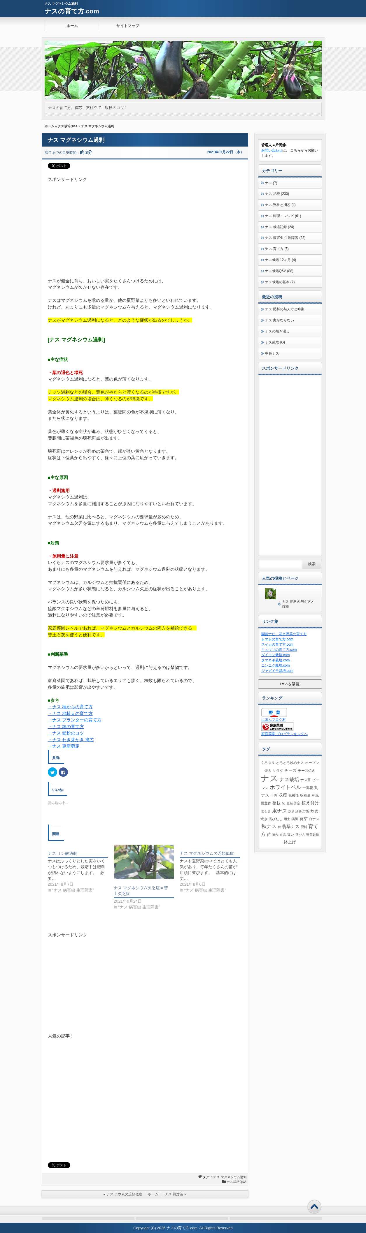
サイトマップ (127, 26)
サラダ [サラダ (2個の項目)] (278, 771)
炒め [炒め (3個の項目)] (314, 811)
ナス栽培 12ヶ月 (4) (280, 260)
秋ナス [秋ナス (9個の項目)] (269, 826)
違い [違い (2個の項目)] (290, 835)
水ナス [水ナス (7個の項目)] (279, 810)
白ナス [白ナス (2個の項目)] (314, 819)
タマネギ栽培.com (275, 660)
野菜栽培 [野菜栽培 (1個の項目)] (312, 834)
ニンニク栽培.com (275, 665)
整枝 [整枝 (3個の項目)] (276, 803)
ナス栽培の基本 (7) (280, 282)
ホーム (72, 26)
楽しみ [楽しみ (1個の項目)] (266, 811)
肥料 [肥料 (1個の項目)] (304, 827)
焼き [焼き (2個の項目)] (263, 819)
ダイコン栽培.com (275, 655)
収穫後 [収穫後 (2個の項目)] (293, 795)
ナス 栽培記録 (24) (279, 227)
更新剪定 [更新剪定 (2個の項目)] (293, 803)
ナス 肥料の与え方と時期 (284, 309)
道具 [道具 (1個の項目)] (283, 834)
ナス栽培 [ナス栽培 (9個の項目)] (289, 779)
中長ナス (272, 353)
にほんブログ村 (273, 720)
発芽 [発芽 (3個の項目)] (304, 819)
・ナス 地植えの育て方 (70, 713)
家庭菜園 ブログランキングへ (284, 734)
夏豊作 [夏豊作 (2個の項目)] (266, 803)
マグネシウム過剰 (233, 1177)
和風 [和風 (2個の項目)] (315, 795)
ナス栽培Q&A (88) (279, 271)
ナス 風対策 (174, 1194)
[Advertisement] (145, 224)
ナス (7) (271, 183)
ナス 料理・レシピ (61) (283, 216)
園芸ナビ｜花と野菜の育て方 (284, 634)
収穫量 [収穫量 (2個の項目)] (305, 795)
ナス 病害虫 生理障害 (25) (285, 238)
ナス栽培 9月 (275, 342)
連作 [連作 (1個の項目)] (275, 834)
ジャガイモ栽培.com (277, 671)
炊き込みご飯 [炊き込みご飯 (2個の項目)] (298, 811)
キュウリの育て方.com (279, 650)
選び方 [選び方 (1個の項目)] (300, 834)
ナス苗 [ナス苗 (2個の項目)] (305, 780)
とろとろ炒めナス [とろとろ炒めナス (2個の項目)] (290, 763)
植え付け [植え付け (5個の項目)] (310, 802)
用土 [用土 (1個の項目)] (287, 819)
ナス (216, 1177)
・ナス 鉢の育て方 (66, 726)
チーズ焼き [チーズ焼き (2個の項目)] (306, 771)
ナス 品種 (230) (277, 194)
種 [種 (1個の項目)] (279, 827)
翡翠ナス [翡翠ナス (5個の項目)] (291, 826)
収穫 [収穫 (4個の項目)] (283, 795)
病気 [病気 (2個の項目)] (294, 819)
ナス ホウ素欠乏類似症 (124, 1194)
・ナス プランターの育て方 (74, 719)
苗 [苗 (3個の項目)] (269, 834)
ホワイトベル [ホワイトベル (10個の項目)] (285, 787)
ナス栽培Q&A (68, 126)
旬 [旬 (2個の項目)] (283, 803)
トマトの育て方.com (277, 639)
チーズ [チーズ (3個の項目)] (290, 770)
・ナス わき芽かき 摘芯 (71, 739)
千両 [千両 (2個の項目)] (273, 795)
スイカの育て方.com (277, 644)
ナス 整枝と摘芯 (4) (280, 205)
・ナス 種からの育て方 (70, 706)
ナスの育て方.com (72, 11)
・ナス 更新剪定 (64, 746)
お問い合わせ (271, 150)
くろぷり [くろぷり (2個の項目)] (268, 763)
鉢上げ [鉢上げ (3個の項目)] (290, 842)
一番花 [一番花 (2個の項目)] (307, 788)
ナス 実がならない (279, 320)
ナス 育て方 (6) (277, 249)
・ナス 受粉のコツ (66, 732)
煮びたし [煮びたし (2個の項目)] (276, 819)
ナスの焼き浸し (277, 331)
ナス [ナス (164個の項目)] (269, 778)
